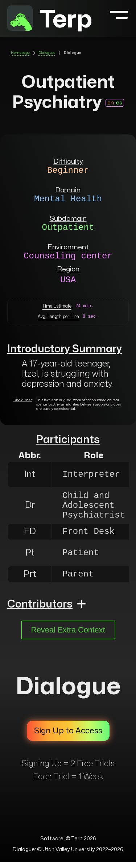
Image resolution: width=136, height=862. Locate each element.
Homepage (20, 53)
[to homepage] (20, 19)
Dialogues (46, 53)
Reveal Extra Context (68, 629)
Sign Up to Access (68, 731)
